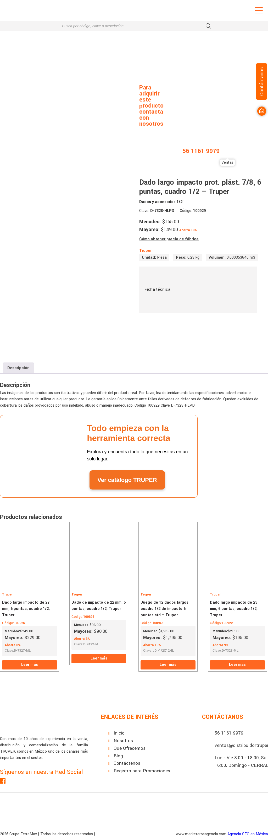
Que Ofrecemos (130, 748)
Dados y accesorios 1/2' (161, 202)
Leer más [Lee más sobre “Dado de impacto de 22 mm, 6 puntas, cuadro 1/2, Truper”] (99, 658)
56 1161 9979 (229, 733)
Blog (118, 756)
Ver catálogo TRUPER (127, 480)
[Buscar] (208, 26)
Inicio (119, 733)
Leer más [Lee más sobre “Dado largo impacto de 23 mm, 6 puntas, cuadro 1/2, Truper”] (237, 664)
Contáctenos (127, 763)
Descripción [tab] (18, 368)
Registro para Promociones (142, 771)
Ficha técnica (198, 289)
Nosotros (123, 740)
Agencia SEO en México (247, 834)
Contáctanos (261, 81)
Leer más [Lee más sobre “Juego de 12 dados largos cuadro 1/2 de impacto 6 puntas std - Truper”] (168, 664)
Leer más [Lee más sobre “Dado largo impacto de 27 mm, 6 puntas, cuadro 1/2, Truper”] (29, 664)
